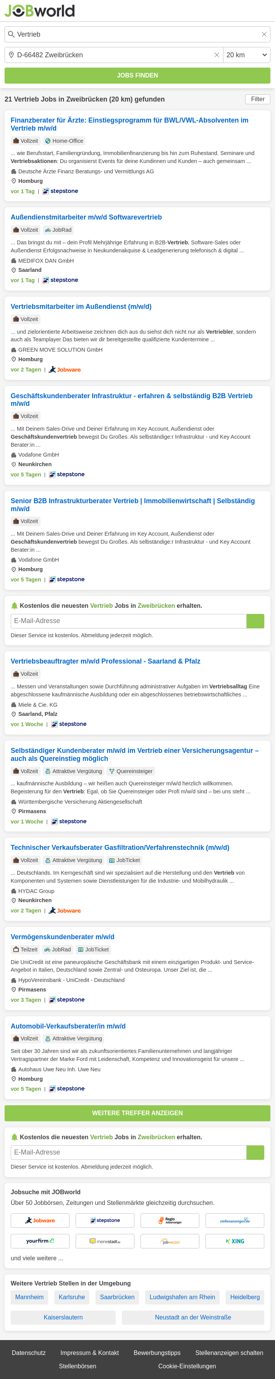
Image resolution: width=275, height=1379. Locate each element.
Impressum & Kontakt (89, 1353)
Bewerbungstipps (157, 1353)
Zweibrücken (86, 99)
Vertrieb (26, 99)
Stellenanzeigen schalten (229, 1353)
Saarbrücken (117, 1297)
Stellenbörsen (77, 1366)
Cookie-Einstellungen (187, 1366)
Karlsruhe (72, 1297)
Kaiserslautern (63, 1317)
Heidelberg (245, 1297)
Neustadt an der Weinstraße (193, 1317)
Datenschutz (29, 1353)
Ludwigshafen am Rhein (182, 1297)
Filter (258, 99)
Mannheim (29, 1297)
